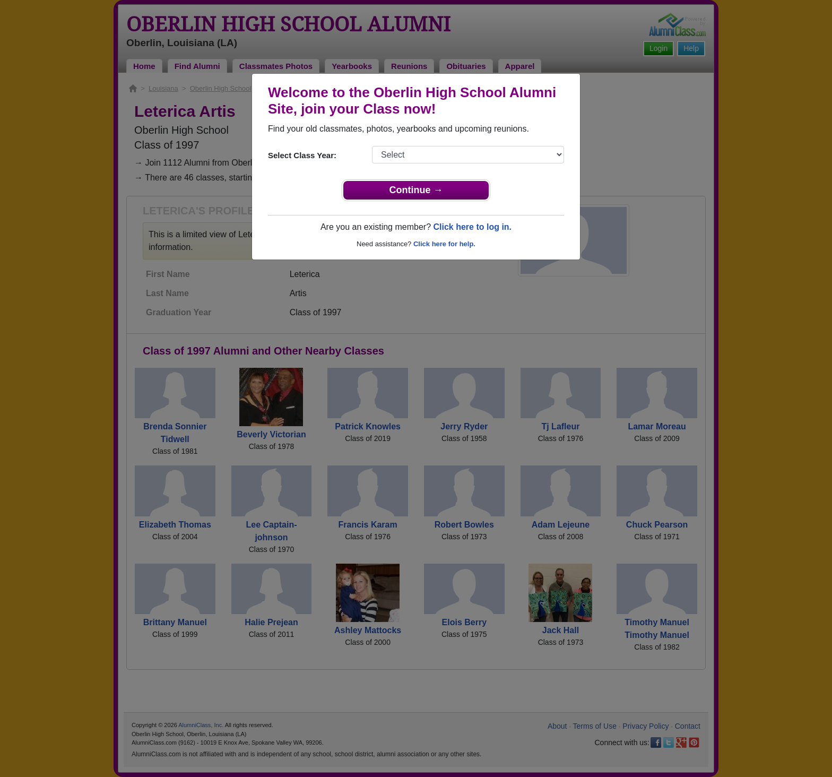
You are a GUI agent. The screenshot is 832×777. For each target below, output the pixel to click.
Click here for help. (444, 244)
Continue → (416, 190)
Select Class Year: (302, 155)
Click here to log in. (472, 226)
